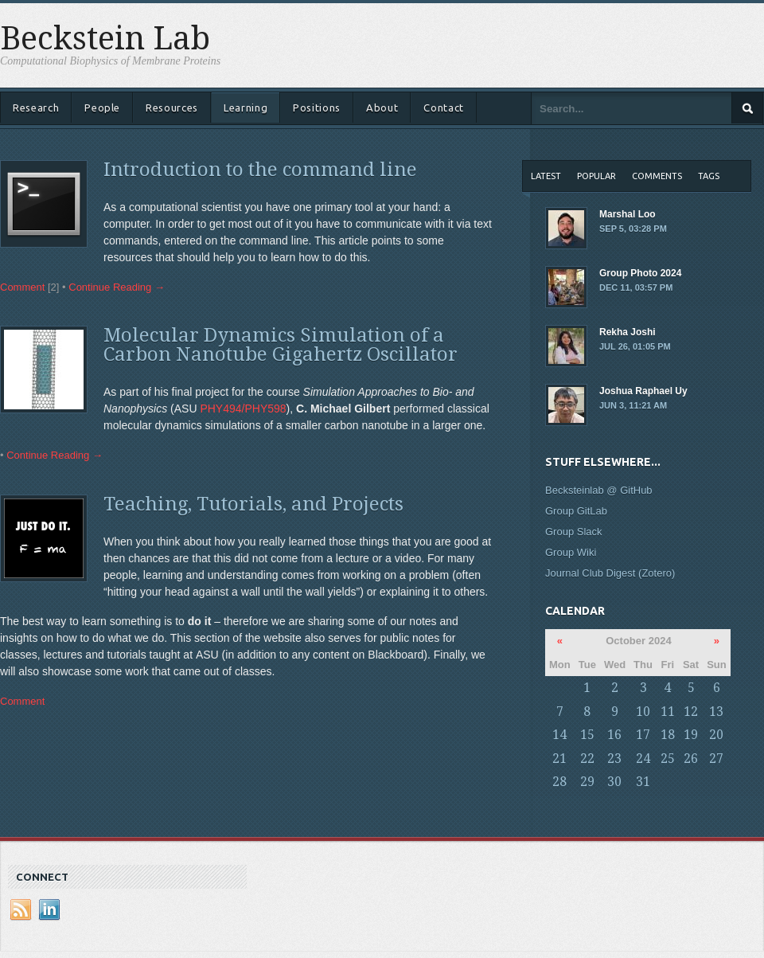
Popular (596, 176)
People (102, 107)
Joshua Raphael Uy (648, 399)
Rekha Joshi (648, 340)
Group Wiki (570, 552)
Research (36, 107)
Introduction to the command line (260, 169)
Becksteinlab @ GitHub (599, 490)
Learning (245, 107)
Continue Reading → (116, 287)
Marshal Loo (648, 222)
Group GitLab (576, 511)
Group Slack (573, 532)
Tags (708, 176)
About (382, 107)
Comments (657, 176)
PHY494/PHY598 (243, 408)
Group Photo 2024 (648, 281)
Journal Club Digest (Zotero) (610, 573)
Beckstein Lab (105, 39)
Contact (443, 107)
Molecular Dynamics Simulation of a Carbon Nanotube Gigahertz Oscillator (280, 345)
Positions (317, 107)
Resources (172, 107)
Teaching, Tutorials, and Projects (253, 504)
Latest (546, 176)
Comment (22, 287)
